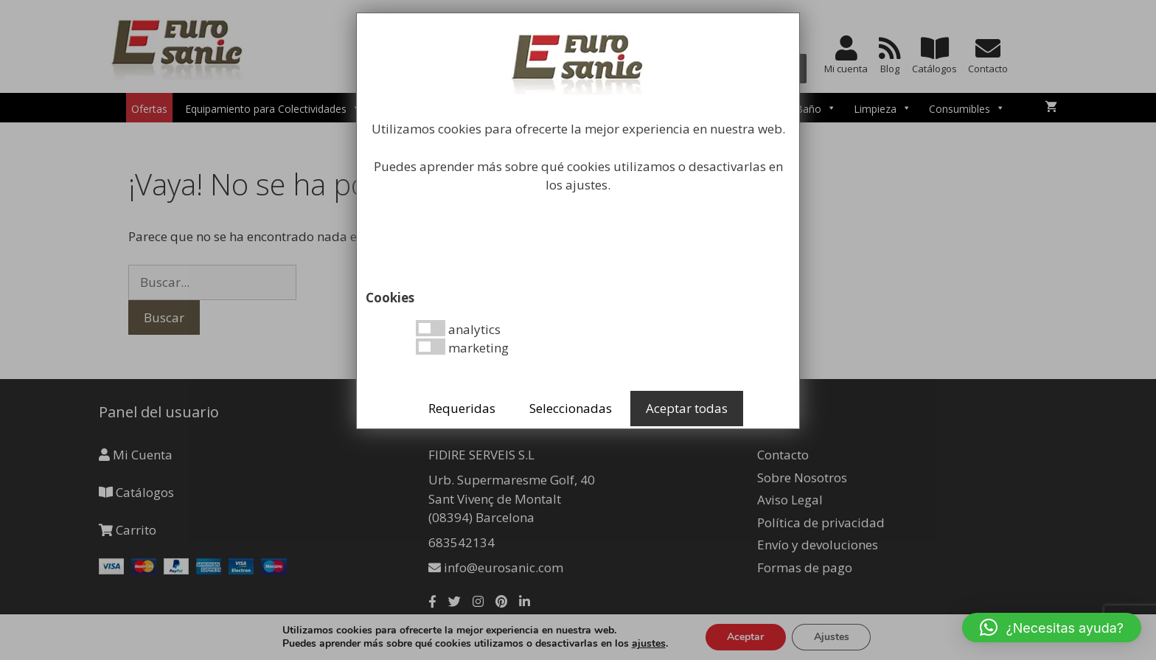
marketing (462, 347)
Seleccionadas (570, 408)
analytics (458, 329)
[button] (1051, 627)
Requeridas (461, 408)
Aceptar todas (687, 408)
